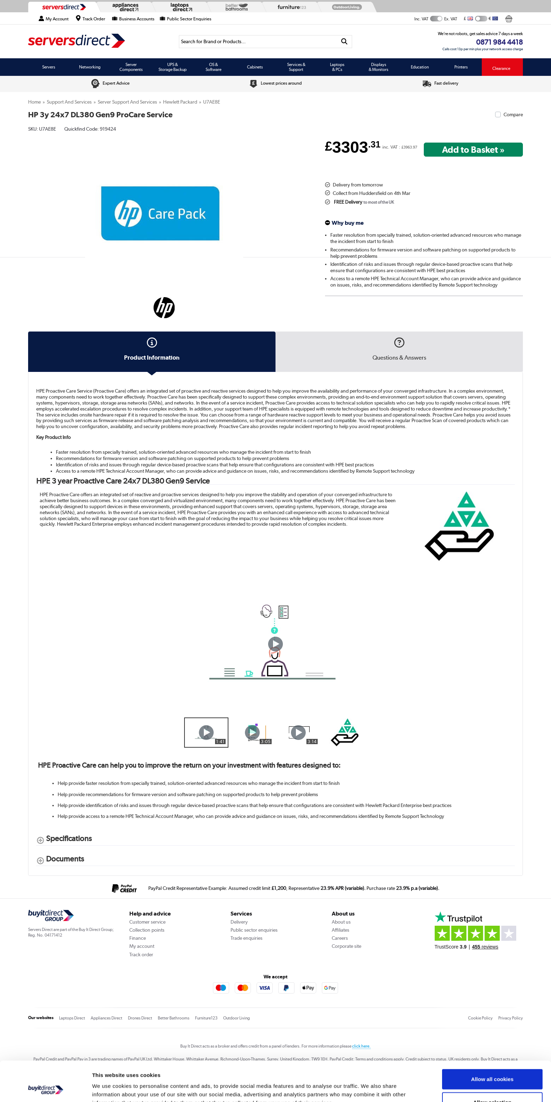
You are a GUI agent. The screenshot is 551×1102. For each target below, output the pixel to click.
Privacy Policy (510, 1018)
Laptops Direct (72, 1018)
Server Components (131, 67)
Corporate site (346, 946)
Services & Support (296, 67)
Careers (340, 938)
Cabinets (255, 67)
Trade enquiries (246, 938)
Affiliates (340, 930)
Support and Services (69, 102)
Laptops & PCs (337, 67)
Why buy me (348, 222)
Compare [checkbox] (513, 114)
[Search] (258, 41)
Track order (141, 954)
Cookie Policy (480, 1018)
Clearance (501, 68)
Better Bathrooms (173, 1018)
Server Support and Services (127, 102)
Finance (137, 938)
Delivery (239, 922)
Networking (90, 67)
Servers (48, 67)
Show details (368, 1088)
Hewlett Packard (180, 102)
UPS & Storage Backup (172, 67)
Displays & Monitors (378, 67)
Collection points (146, 930)
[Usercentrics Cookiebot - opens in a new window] (45, 1088)
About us (341, 922)
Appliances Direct (106, 1018)
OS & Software (213, 67)
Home (34, 102)
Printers (461, 67)
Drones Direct (140, 1018)
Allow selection (492, 1065)
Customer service (147, 922)
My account (141, 946)
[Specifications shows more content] (64, 839)
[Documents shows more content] (60, 860)
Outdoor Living (236, 1018)
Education (420, 67)
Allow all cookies (492, 1041)
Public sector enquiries (254, 930)
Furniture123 (206, 1018)
